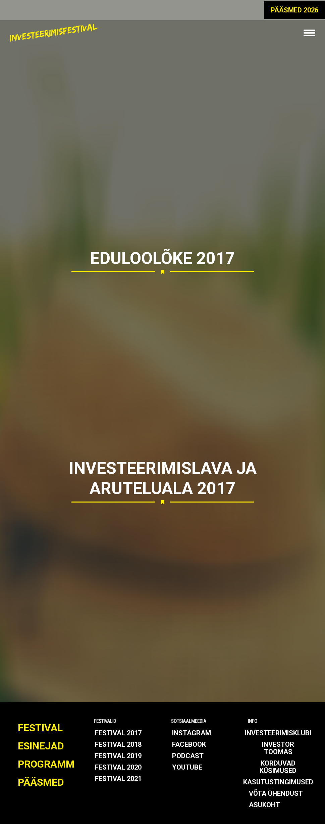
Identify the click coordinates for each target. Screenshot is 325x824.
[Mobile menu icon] (309, 33)
